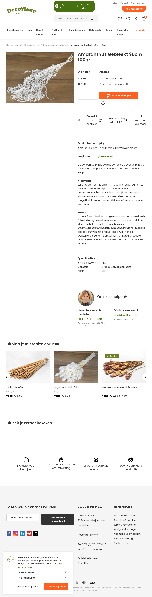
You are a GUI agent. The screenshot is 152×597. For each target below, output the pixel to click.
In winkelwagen (118, 96)
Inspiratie (140, 29)
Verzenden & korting (126, 515)
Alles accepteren (56, 586)
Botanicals (95, 29)
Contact (124, 3)
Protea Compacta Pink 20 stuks (119, 387)
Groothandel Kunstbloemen (85, 590)
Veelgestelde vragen (126, 529)
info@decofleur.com (125, 315)
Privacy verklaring (124, 539)
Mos (29, 29)
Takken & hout (57, 32)
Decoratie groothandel (124, 587)
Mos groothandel (74, 587)
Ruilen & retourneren (126, 525)
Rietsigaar (11, 391)
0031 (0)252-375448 (90, 319)
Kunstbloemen (77, 29)
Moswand (89, 587)
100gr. (57, 391)
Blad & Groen (39, 32)
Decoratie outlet (122, 32)
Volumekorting (134, 8)
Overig (109, 29)
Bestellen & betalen (125, 520)
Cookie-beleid (122, 544)
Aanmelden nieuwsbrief (57, 519)
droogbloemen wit (103, 156)
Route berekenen (88, 534)
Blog (115, 3)
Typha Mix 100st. (15, 387)
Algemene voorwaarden (128, 534)
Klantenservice (137, 3)
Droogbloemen (14, 29)
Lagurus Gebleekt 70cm (67, 387)
